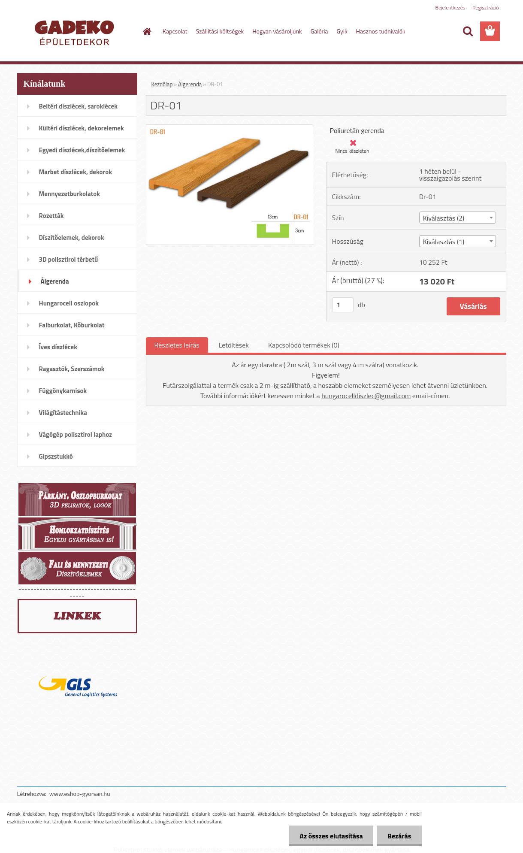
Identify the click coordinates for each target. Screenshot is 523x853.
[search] (468, 31)
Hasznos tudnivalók (380, 31)
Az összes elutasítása (331, 836)
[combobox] (457, 218)
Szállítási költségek (220, 31)
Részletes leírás (177, 345)
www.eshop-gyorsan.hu (79, 793)
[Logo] (76, 31)
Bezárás (399, 836)
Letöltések (234, 345)
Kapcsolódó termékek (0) (303, 345)
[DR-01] (229, 128)
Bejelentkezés (450, 7)
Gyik (342, 31)
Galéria (319, 31)
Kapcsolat (175, 31)
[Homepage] (146, 31)
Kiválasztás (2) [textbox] (444, 218)
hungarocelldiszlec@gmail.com (366, 395)
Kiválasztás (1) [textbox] (444, 241)
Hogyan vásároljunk (277, 31)
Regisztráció (485, 7)
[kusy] (343, 304)
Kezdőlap (162, 84)
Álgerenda (190, 84)
